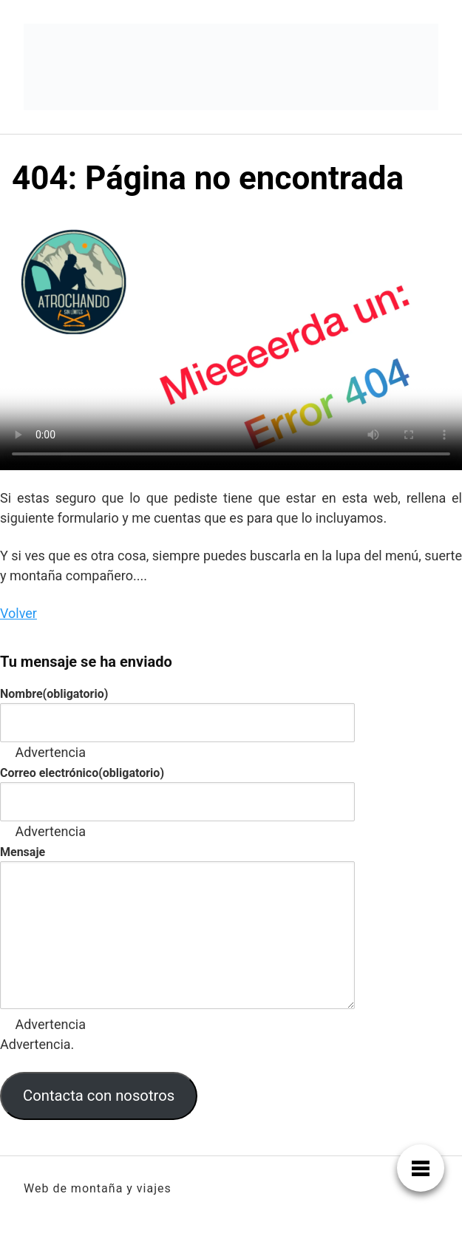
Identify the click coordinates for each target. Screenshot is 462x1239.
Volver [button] (18, 613)
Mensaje (22, 852)
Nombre (54, 694)
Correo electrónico (82, 773)
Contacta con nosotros (98, 1095)
